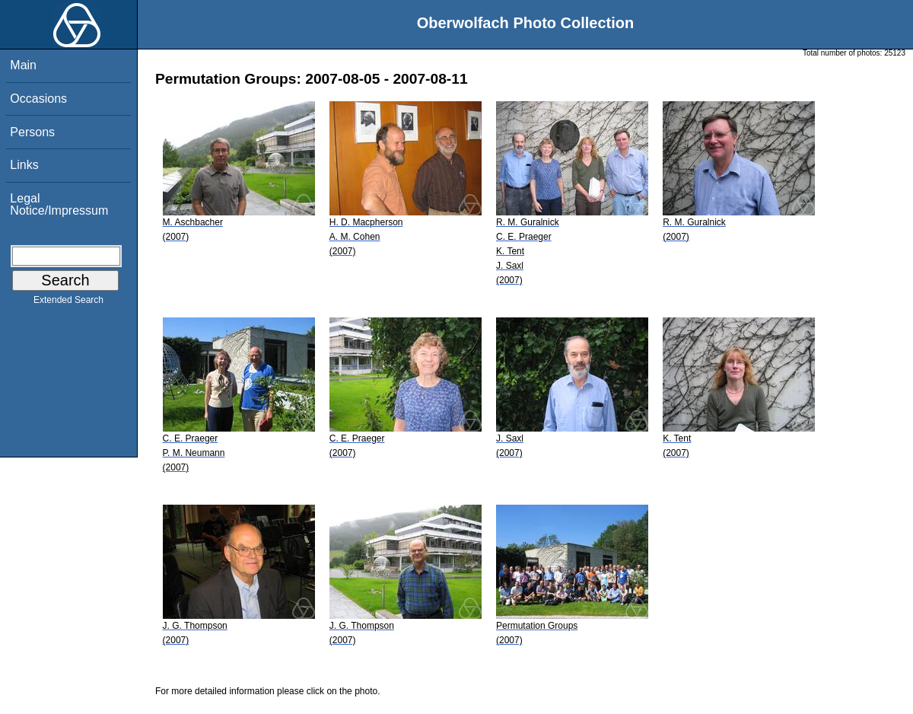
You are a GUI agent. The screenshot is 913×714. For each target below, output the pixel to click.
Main (23, 65)
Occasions (38, 98)
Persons (32, 132)
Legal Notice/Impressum (59, 204)
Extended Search (68, 303)
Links (24, 164)
